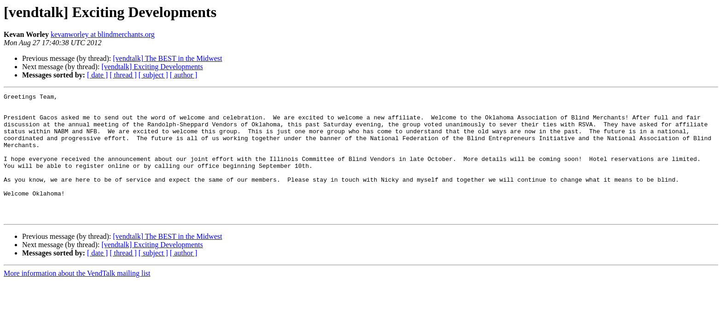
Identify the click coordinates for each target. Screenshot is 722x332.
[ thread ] (123, 75)
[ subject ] (153, 75)
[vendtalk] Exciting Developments (152, 67)
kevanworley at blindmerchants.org (103, 34)
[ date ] (97, 75)
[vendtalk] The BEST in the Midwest (167, 58)
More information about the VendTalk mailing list (77, 298)
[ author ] (184, 75)
